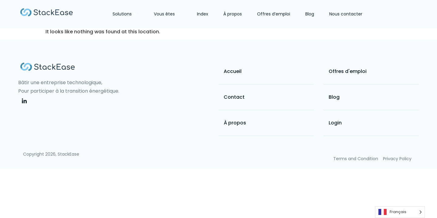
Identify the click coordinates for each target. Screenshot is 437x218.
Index (202, 14)
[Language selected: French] (400, 212)
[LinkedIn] (24, 101)
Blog (309, 14)
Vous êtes (167, 14)
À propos (232, 14)
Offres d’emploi (273, 14)
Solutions (125, 14)
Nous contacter (345, 14)
